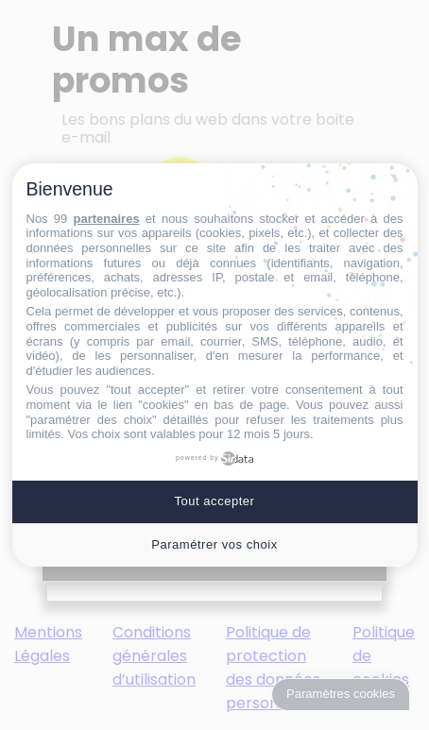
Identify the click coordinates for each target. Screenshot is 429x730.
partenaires (107, 219)
